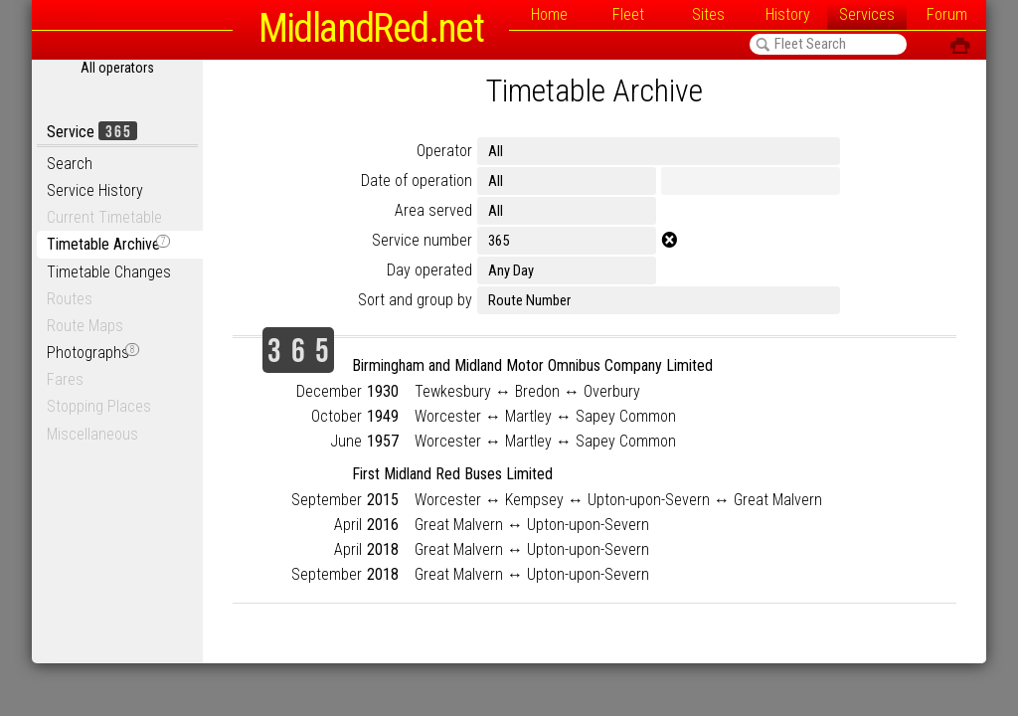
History (787, 14)
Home (549, 14)
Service (92, 131)
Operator (444, 150)
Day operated (429, 270)
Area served (433, 210)
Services (867, 14)
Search (69, 163)
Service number (422, 240)
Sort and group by (415, 299)
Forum (947, 14)
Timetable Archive (108, 244)
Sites (708, 14)
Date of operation (416, 180)
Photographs (93, 352)
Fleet (628, 14)
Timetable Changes (109, 272)
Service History (95, 190)
